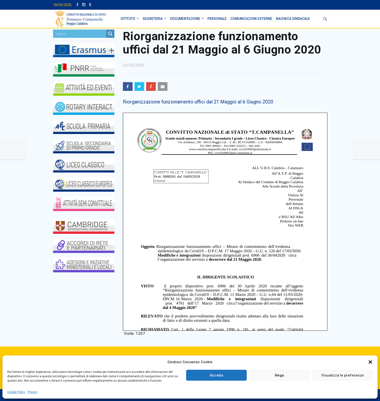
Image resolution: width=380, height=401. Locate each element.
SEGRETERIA (153, 19)
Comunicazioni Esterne (251, 19)
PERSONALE (217, 19)
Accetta (216, 375)
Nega (279, 375)
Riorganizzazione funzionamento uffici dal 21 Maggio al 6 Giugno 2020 (198, 102)
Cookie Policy (16, 392)
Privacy (32, 392)
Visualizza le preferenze (342, 375)
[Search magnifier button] (110, 34)
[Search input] (81, 34)
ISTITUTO (128, 19)
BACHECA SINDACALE (293, 19)
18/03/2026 (62, 5)
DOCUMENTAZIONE (185, 19)
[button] (370, 362)
